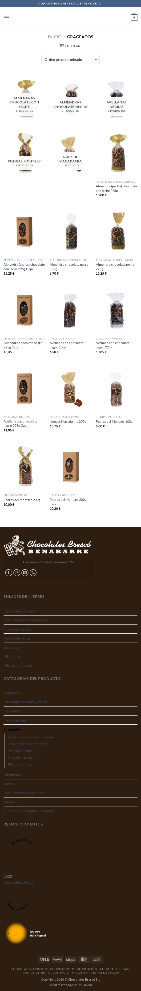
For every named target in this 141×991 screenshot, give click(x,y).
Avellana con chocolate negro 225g (112, 345)
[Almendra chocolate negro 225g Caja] (24, 310)
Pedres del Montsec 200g (22, 500)
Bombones (12, 693)
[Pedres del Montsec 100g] (116, 388)
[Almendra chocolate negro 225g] (116, 231)
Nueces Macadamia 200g (68, 421)
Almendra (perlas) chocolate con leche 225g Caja (24, 266)
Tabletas (10, 802)
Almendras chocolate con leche (31, 737)
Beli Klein (84, 985)
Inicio (54, 36)
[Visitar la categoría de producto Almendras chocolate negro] (70, 98)
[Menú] (6, 17)
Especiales (12, 711)
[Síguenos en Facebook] (8, 572)
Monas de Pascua (18, 665)
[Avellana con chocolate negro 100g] (70, 310)
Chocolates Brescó (19, 882)
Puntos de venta (17, 638)
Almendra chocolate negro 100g (69, 266)
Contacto (11, 647)
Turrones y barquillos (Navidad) (29, 811)
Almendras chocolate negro (28, 744)
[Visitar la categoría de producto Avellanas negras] (116, 98)
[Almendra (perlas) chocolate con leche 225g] (116, 153)
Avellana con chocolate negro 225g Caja (20, 423)
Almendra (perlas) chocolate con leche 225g (116, 188)
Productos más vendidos (23, 792)
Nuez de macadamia (22, 757)
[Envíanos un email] (24, 572)
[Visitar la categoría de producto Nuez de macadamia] (70, 153)
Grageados (13, 729)
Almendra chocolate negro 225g (115, 266)
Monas (9, 784)
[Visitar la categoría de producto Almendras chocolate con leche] (24, 98)
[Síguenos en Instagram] (16, 572)
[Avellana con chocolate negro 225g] (116, 310)
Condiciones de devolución (25, 620)
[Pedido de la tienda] (70, 59)
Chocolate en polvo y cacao (25, 701)
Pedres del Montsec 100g (114, 421)
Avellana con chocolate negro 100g (66, 345)
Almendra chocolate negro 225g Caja (23, 345)
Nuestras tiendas (17, 629)
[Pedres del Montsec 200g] (24, 466)
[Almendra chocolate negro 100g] (70, 231)
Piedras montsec (20, 764)
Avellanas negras (20, 751)
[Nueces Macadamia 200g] (70, 388)
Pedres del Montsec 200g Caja (68, 501)
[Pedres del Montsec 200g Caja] (70, 466)
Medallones (13, 774)
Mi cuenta (12, 656)
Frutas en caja (15, 720)
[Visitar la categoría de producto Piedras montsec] (24, 153)
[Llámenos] (33, 572)
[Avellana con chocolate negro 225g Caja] (24, 388)
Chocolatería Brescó (20, 611)
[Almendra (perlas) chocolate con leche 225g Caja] (24, 231)
